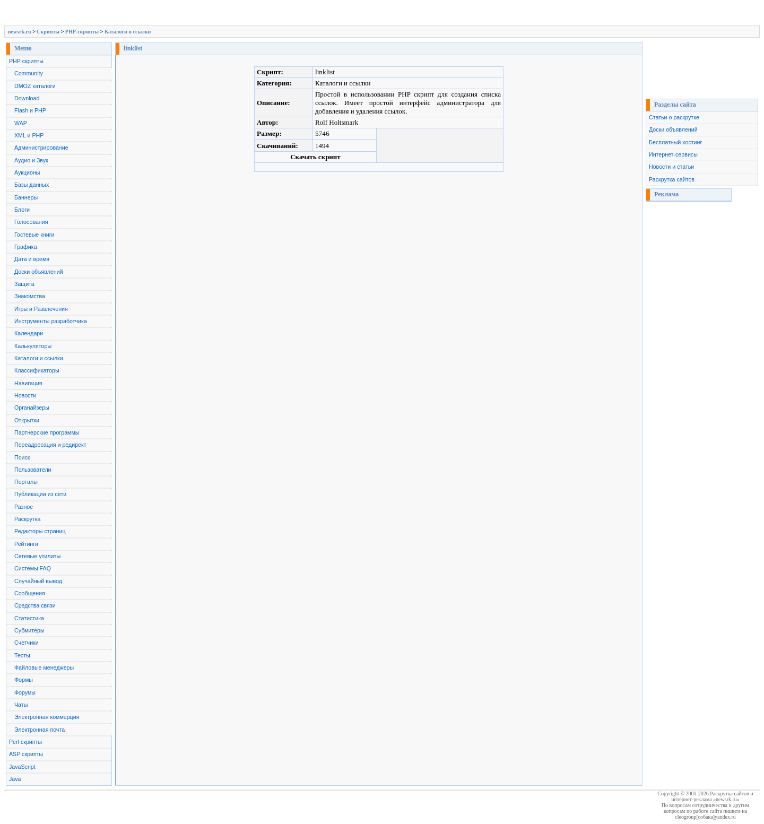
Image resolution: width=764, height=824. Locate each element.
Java (15, 779)
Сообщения (29, 593)
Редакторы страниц (40, 531)
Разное (23, 507)
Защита (24, 284)
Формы (23, 679)
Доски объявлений (38, 271)
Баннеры (26, 197)
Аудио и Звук (31, 160)
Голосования (31, 222)
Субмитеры (29, 630)
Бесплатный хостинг (675, 142)
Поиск (22, 457)
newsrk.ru (19, 31)
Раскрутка (27, 519)
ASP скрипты (26, 754)
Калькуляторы (32, 346)
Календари (28, 333)
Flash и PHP (30, 110)
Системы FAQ (32, 568)
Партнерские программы (46, 432)
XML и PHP (29, 135)
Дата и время (31, 259)
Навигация (28, 383)
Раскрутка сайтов (671, 179)
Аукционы (27, 172)
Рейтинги (26, 544)
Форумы (25, 692)
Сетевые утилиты (37, 556)
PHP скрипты (26, 61)
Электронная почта (39, 729)
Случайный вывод (38, 581)
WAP (20, 123)
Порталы (26, 482)
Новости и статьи (671, 166)
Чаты (21, 704)
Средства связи (35, 605)
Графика (25, 247)
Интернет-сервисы (673, 154)
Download (26, 98)
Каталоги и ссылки (128, 31)
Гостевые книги (34, 234)
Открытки (26, 420)
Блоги (22, 209)
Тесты (22, 655)
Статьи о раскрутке (674, 117)
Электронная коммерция (46, 717)
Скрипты (48, 31)
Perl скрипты (25, 742)
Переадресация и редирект (50, 444)
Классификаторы (36, 370)
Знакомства (29, 296)
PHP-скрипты (82, 31)
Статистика (29, 618)
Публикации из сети (40, 494)
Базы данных (31, 184)
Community (28, 73)
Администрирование (41, 147)
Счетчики (26, 642)
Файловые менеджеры (44, 667)
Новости (25, 395)
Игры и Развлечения (41, 309)
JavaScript (22, 767)
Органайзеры (31, 407)
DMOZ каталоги (35, 86)
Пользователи (32, 469)
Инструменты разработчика (50, 321)
